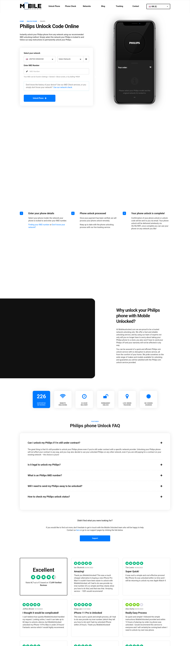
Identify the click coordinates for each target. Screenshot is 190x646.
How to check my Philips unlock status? (92, 496)
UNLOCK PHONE (32, 21)
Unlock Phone (54, 6)
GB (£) (158, 6)
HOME (22, 21)
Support (95, 538)
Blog (103, 6)
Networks (87, 6)
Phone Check (70, 6)
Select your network (32, 53)
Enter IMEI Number (31, 65)
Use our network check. (63, 87)
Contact (135, 6)
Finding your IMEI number (38, 224)
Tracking (119, 6)
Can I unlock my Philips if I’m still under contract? (92, 442)
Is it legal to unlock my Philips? (92, 464)
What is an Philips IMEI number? (92, 475)
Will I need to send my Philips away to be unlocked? (92, 486)
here (78, 530)
